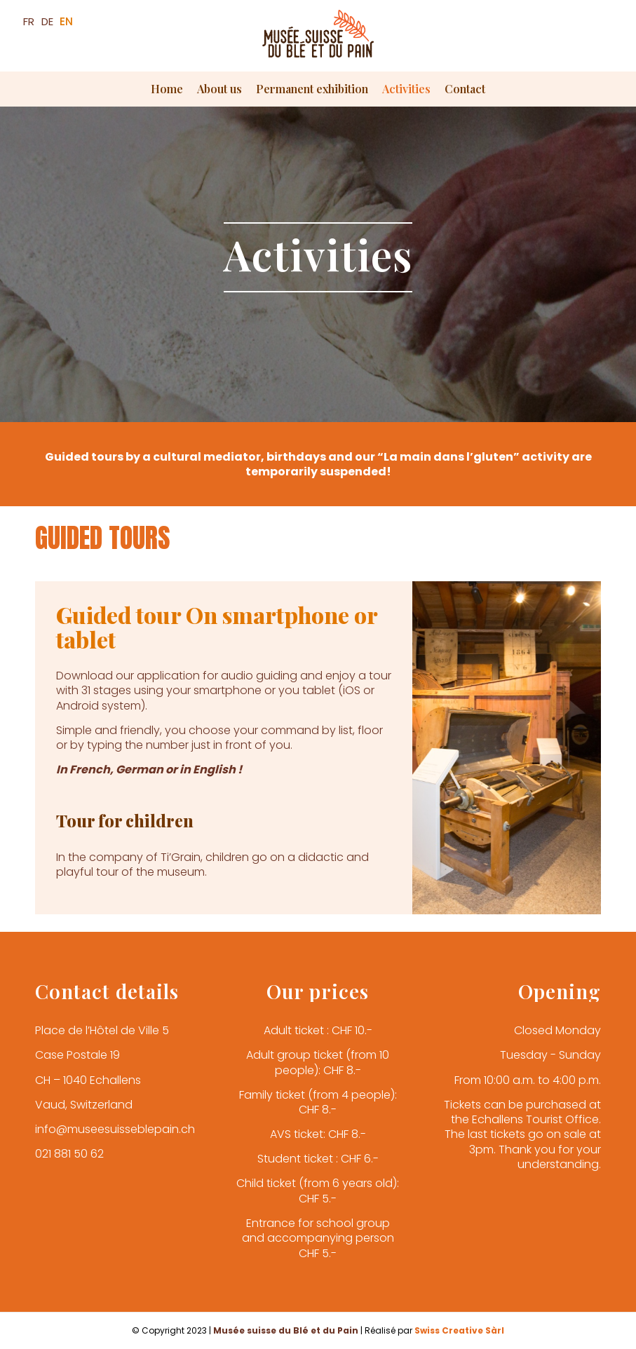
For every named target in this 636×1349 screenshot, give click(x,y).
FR (28, 21)
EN (66, 21)
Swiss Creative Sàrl (459, 1330)
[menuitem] (167, 89)
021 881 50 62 (69, 1154)
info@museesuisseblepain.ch (115, 1129)
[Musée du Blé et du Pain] (318, 41)
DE (47, 21)
